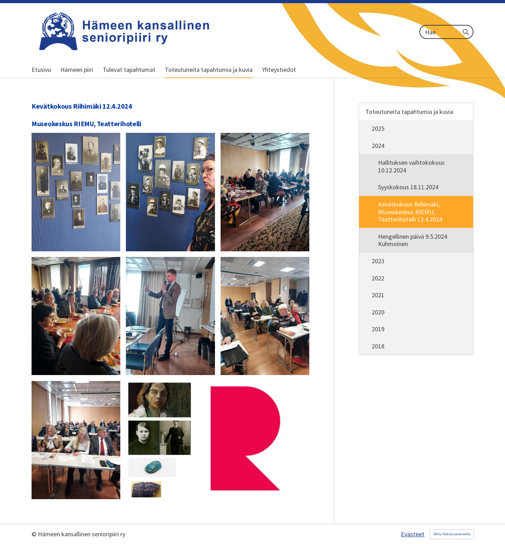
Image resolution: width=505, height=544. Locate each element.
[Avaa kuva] (76, 192)
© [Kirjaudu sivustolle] (35, 534)
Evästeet (412, 534)
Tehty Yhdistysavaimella (451, 534)
